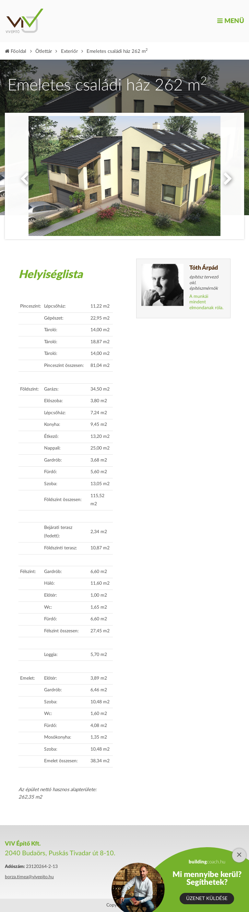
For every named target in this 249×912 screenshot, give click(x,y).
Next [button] (226, 176)
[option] (124, 176)
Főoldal (15, 51)
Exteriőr (69, 51)
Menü (230, 21)
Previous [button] (22, 176)
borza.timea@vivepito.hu (29, 877)
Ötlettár (43, 51)
